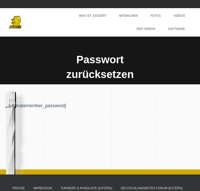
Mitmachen (128, 16)
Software (176, 29)
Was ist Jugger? (93, 16)
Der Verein (146, 29)
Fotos (156, 16)
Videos (179, 16)
